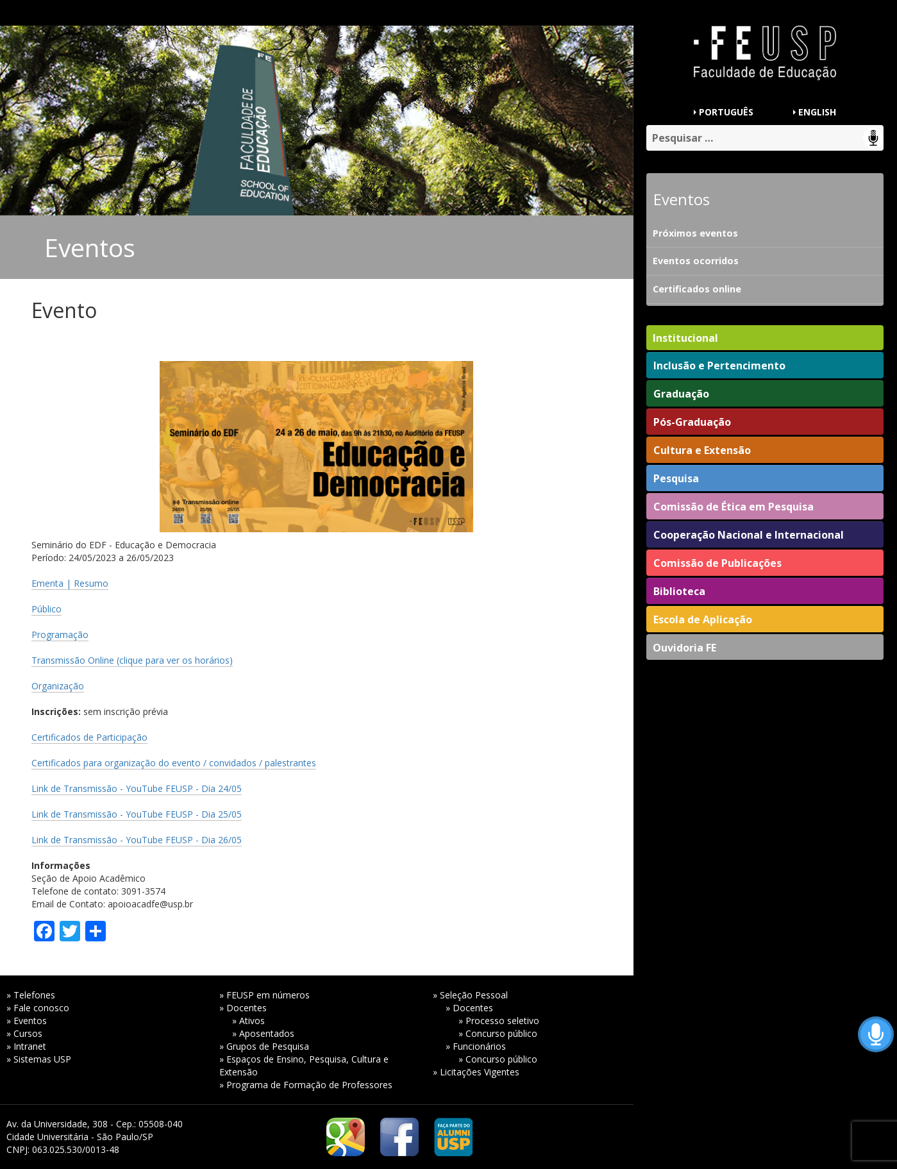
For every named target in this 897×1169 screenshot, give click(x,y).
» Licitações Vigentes (476, 1072)
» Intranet (26, 1046)
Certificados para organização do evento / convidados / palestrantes (173, 763)
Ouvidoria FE (684, 648)
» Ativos (248, 1020)
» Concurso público (497, 1033)
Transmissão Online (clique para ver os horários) (132, 660)
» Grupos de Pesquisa (264, 1046)
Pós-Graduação (692, 422)
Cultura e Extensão (702, 450)
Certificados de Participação (89, 737)
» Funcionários (476, 1046)
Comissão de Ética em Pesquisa (733, 507)
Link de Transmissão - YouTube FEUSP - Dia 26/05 (136, 840)
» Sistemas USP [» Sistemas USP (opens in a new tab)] (38, 1059)
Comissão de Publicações (717, 563)
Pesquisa (676, 478)
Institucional (685, 338)
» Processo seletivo (498, 1020)
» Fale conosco (37, 1008)
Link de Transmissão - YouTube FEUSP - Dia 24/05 (136, 788)
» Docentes (243, 1008)
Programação (59, 634)
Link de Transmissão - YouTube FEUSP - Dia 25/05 (136, 814)
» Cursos (24, 1033)
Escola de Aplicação (702, 619)
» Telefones (30, 995)
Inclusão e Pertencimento (719, 365)
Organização (57, 686)
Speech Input (873, 138)
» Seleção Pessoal (470, 995)
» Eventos (26, 1020)
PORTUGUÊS (726, 112)
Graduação (681, 394)
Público (46, 609)
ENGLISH (817, 112)
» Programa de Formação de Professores (305, 1085)
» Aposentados (263, 1033)
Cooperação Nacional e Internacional (748, 535)
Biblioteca (679, 591)
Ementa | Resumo (69, 583)
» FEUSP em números (264, 995)
